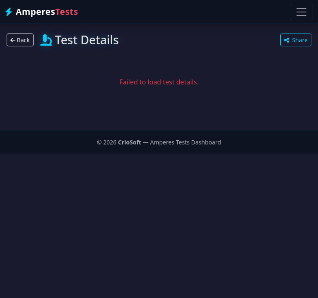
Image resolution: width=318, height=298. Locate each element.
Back (20, 40)
